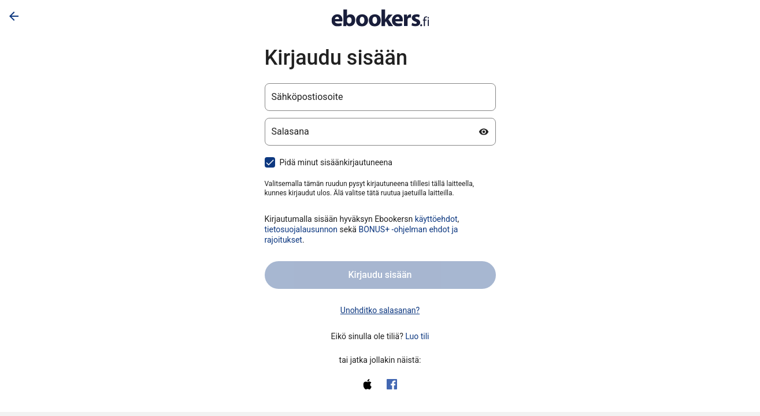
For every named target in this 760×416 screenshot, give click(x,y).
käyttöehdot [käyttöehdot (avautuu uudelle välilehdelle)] (436, 219)
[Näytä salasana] (484, 132)
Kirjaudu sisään (380, 274)
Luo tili (417, 336)
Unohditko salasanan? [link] (380, 310)
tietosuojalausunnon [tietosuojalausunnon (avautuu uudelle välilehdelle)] (301, 229)
